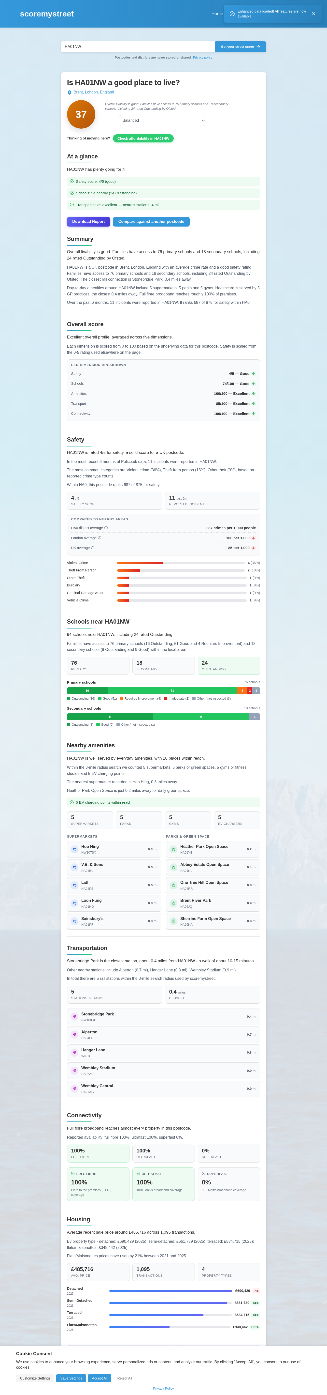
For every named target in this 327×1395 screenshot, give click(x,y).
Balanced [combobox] (122, 120)
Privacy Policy (163, 1388)
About (257, 13)
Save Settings (71, 1378)
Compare (227, 13)
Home (197, 13)
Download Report (88, 227)
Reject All (124, 1378)
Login (294, 13)
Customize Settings (35, 1378)
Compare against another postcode (151, 227)
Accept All (99, 1378)
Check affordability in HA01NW (143, 143)
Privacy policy (202, 57)
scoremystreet (47, 13)
